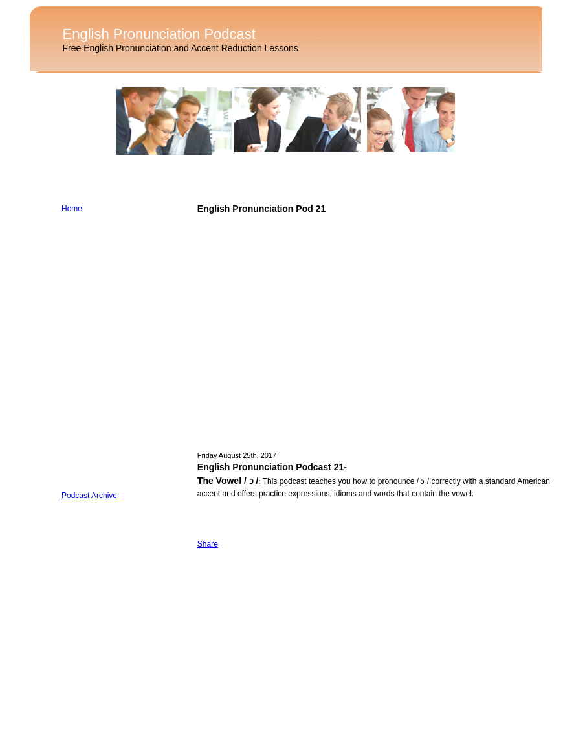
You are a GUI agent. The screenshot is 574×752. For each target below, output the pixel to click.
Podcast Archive (89, 495)
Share (207, 544)
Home (71, 208)
